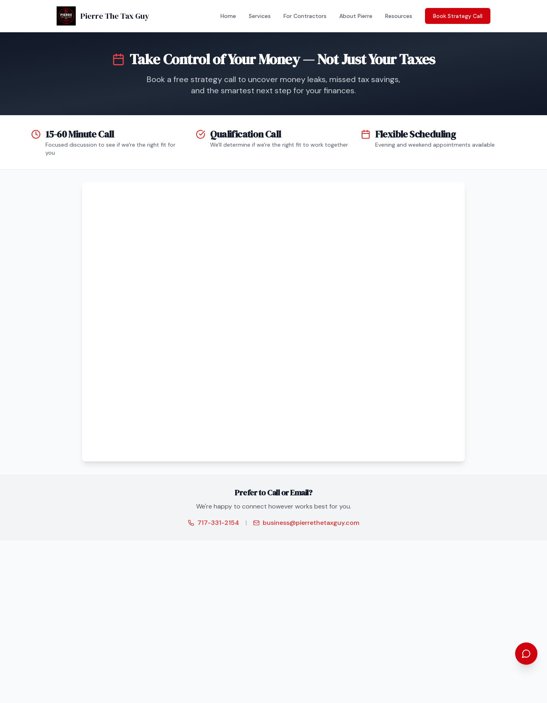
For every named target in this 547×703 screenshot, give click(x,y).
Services (260, 16)
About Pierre (355, 16)
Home (228, 16)
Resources (398, 16)
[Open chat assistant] (526, 653)
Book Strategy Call (457, 16)
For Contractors (305, 16)
